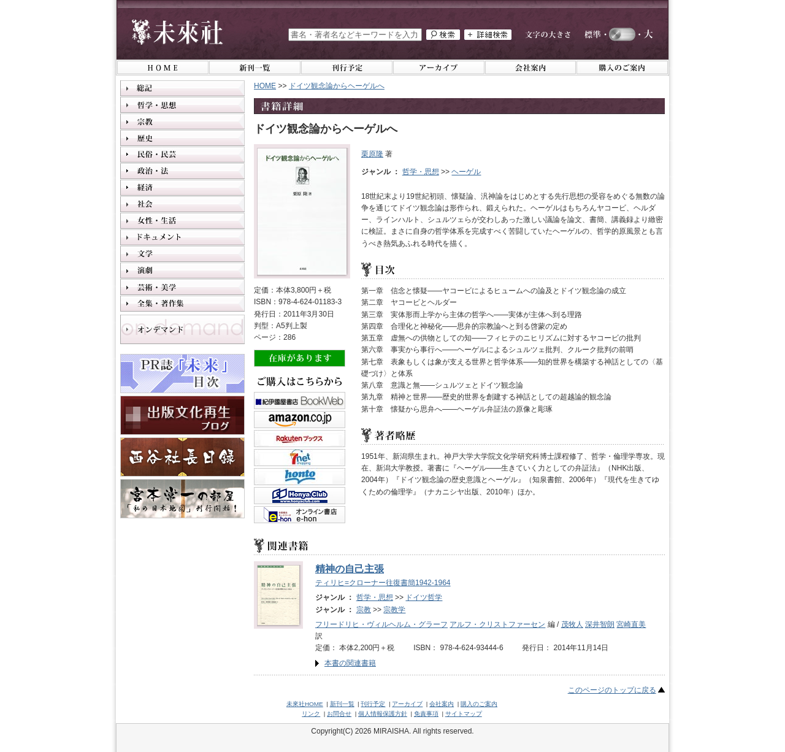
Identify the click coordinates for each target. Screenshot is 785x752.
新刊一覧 (342, 703)
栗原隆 (372, 154)
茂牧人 (572, 624)
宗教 (363, 609)
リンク (311, 713)
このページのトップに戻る (612, 690)
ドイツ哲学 (423, 597)
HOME (265, 86)
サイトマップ (463, 713)
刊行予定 (373, 703)
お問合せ (339, 713)
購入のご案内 (479, 703)
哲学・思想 (420, 171)
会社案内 (441, 703)
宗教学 (394, 609)
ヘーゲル (466, 171)
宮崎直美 (631, 624)
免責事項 (426, 713)
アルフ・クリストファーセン (497, 624)
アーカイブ (407, 703)
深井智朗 (600, 624)
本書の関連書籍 (350, 663)
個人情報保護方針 (382, 713)
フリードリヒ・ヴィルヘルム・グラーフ (381, 624)
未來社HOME (304, 703)
